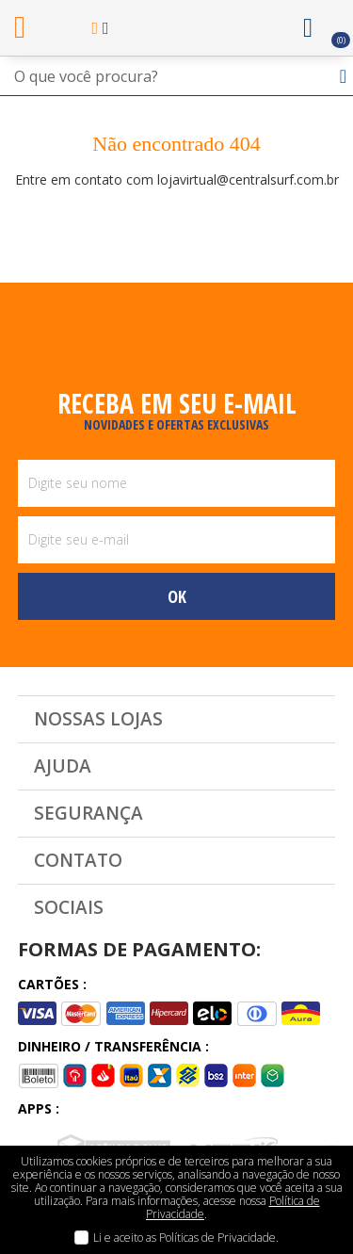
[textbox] (176, 76)
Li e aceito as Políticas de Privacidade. (186, 1237)
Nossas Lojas (98, 719)
